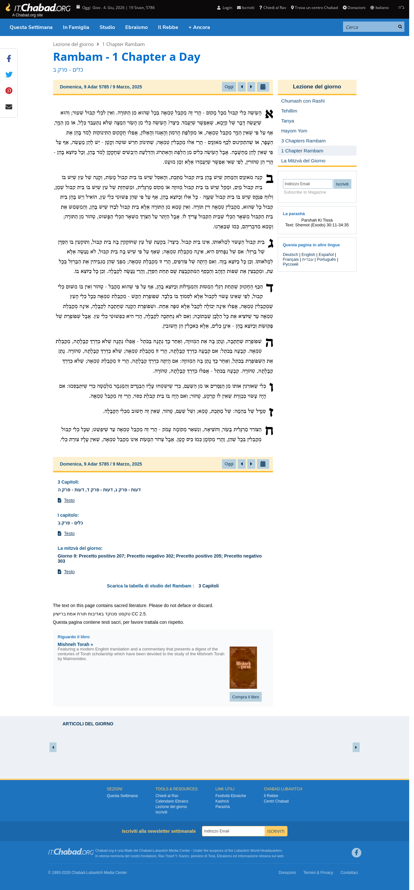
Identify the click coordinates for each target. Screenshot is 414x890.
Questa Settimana (31, 27)
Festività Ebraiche (231, 796)
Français (291, 259)
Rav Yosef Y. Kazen (173, 856)
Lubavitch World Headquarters (258, 850)
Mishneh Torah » (75, 644)
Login (224, 7)
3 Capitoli (68, 482)
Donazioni (354, 7)
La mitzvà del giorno (79, 548)
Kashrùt (222, 801)
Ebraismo (136, 27)
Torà (211, 856)
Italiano (379, 7)
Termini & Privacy (318, 872)
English (308, 254)
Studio (107, 27)
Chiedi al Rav (272, 7)
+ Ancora (199, 27)
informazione (248, 856)
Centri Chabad (276, 801)
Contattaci (349, 872)
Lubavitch (160, 850)
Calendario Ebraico (171, 801)
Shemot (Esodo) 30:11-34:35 (322, 224)
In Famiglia (76, 27)
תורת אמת (77, 613)
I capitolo (67, 515)
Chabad (145, 850)
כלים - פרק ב (70, 522)
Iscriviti (245, 7)
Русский (290, 264)
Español (326, 254)
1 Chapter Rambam (123, 44)
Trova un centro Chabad (314, 7)
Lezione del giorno (73, 44)
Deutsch (290, 254)
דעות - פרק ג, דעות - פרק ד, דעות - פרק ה (99, 489)
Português (326, 259)
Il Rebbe (168, 27)
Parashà (223, 806)
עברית (307, 259)
